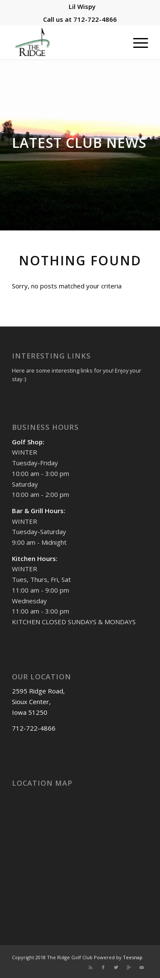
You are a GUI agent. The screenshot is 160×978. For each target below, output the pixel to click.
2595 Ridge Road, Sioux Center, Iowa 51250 (38, 702)
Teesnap (133, 957)
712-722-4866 (95, 19)
